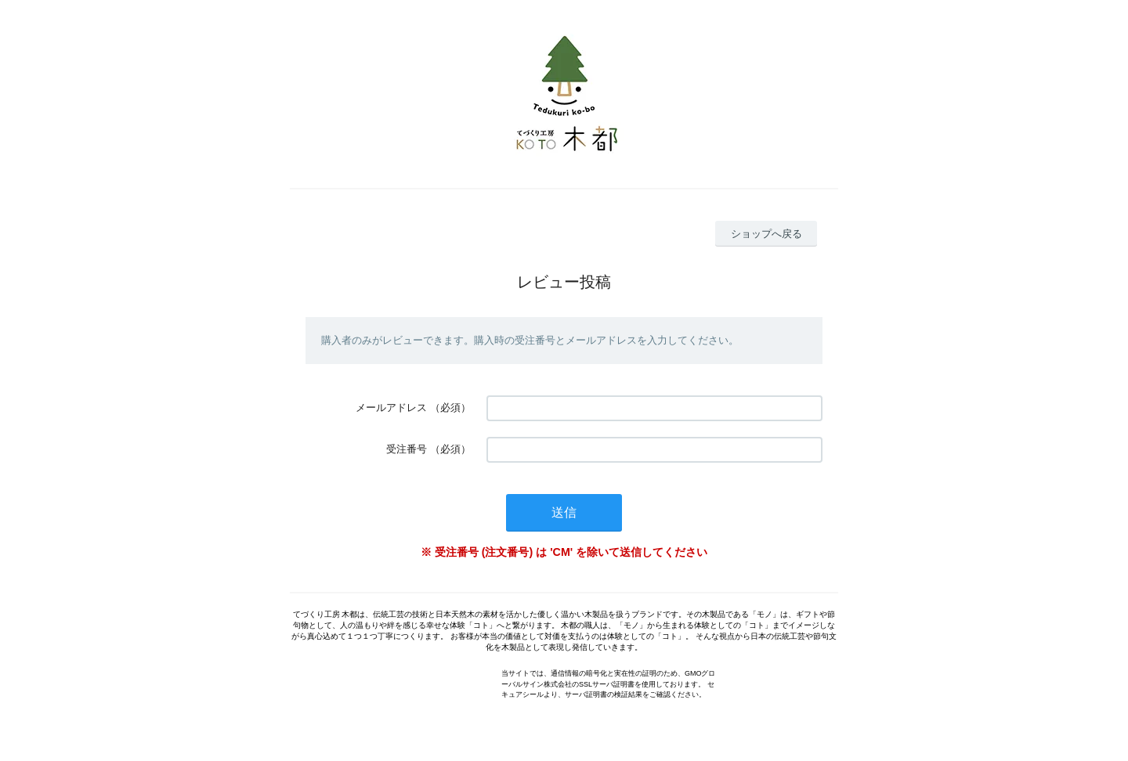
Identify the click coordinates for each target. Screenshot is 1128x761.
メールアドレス (391, 407)
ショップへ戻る (766, 234)
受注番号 (406, 449)
